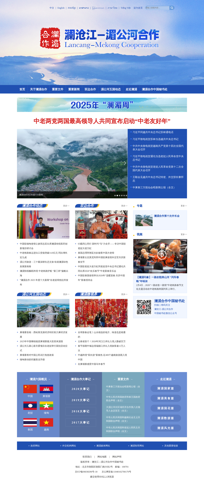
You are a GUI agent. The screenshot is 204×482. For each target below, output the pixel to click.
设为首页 (138, 8)
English (61, 8)
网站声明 (116, 457)
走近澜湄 (131, 89)
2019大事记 (81, 400)
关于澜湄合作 (38, 89)
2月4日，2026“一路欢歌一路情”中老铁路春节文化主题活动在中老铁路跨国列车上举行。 (160, 282)
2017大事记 (81, 422)
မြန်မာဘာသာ (98, 8)
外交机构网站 (69, 445)
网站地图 (102, 457)
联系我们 (87, 457)
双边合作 (90, 89)
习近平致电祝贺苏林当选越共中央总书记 (155, 139)
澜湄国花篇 (165, 408)
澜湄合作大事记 (81, 379)
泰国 (30, 424)
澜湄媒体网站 (103, 445)
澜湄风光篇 (165, 428)
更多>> (66, 206)
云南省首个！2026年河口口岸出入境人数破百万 (102, 341)
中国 (30, 391)
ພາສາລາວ (84, 8)
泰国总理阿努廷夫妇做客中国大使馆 (96, 253)
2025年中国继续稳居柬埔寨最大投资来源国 (41, 341)
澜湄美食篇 (165, 398)
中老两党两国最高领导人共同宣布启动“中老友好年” (102, 121)
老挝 (30, 408)
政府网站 (35, 445)
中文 (52, 8)
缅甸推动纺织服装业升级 (32, 359)
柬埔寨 (46, 391)
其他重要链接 (171, 445)
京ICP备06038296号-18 (86, 472)
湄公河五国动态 (111, 89)
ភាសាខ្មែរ (72, 8)
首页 (22, 89)
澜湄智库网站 (137, 445)
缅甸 (46, 408)
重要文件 (57, 89)
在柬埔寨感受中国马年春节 (91, 364)
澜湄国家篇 (165, 388)
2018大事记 (81, 411)
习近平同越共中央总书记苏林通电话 (153, 132)
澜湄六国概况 (38, 379)
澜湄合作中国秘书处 (154, 89)
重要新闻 (74, 89)
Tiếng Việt (126, 8)
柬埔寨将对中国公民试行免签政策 (37, 355)
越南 (46, 424)
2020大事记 (81, 388)
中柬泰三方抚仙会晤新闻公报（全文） (154, 187)
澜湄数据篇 (165, 418)
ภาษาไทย (112, 8)
